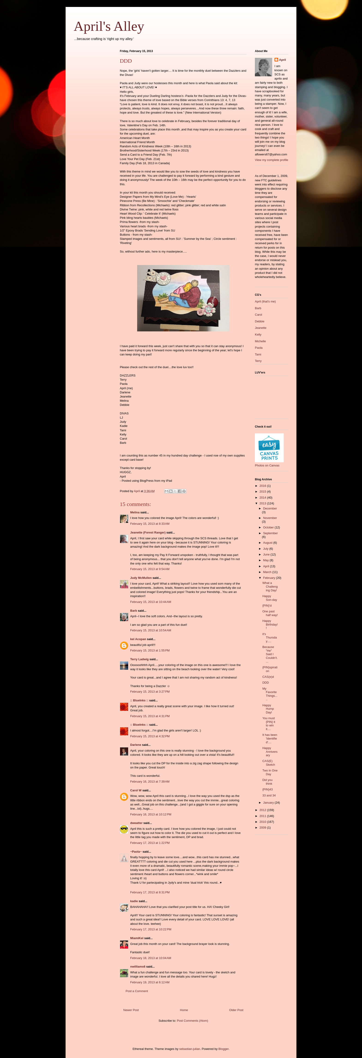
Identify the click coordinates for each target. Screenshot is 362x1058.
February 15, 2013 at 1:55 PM (150, 650)
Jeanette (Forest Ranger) (148, 532)
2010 (263, 822)
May (266, 560)
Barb (133, 610)
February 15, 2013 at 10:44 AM (150, 602)
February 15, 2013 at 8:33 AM (149, 523)
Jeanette (260, 328)
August (268, 542)
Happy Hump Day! (268, 708)
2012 (263, 810)
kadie (134, 901)
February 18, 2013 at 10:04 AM (150, 958)
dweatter (136, 823)
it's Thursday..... (269, 637)
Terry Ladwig (139, 659)
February (269, 578)
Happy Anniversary (270, 751)
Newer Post (131, 1010)
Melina (134, 512)
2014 (263, 497)
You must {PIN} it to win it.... (268, 723)
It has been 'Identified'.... (269, 738)
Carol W (136, 790)
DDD (265, 682)
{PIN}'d (267, 605)
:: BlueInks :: (139, 700)
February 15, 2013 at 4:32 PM (150, 736)
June (267, 554)
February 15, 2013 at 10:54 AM (150, 630)
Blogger (223, 1049)
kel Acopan (138, 639)
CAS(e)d (268, 677)
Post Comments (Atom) (192, 1020)
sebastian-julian (189, 1049)
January (269, 802)
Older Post (236, 1010)
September (270, 533)
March (267, 572)
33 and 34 (269, 795)
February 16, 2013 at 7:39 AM (149, 781)
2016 (263, 485)
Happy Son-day (269, 597)
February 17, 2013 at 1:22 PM (150, 843)
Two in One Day (270, 772)
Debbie (259, 321)
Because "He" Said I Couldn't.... (270, 654)
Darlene (135, 744)
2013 (263, 503)
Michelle (260, 341)
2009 (263, 827)
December (270, 508)
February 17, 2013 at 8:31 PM (150, 892)
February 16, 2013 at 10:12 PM (150, 814)
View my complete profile (271, 160)
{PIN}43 (267, 789)
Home (184, 1010)
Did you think (267, 781)
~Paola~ (136, 851)
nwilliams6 (137, 966)
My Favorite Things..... (269, 694)
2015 (263, 491)
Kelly (258, 334)
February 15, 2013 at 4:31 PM (150, 716)
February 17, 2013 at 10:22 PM (150, 929)
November (270, 518)
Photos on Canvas (267, 465)
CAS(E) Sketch (268, 762)
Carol (258, 314)
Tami (258, 354)
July (266, 548)
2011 (263, 816)
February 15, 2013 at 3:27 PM (150, 691)
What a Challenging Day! (270, 586)
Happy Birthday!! (270, 624)
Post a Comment (137, 991)
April (282, 60)
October (269, 527)
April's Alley (109, 26)
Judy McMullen (141, 578)
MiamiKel (136, 938)
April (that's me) (265, 301)
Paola (258, 347)
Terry (258, 361)
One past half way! (270, 613)
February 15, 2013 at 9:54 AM (149, 569)
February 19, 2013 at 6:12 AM (149, 982)
